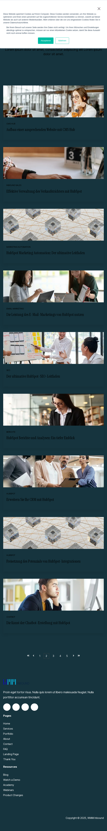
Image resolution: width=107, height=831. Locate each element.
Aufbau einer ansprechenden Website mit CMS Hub (40, 129)
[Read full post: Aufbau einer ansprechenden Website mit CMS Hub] (53, 101)
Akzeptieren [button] (46, 41)
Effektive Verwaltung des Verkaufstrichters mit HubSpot (44, 191)
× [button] (99, 8)
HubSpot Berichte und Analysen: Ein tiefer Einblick (40, 437)
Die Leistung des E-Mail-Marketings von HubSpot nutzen (45, 314)
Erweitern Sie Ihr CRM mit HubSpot (30, 499)
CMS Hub (10, 123)
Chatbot (10, 617)
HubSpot (10, 493)
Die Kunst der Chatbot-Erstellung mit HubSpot (38, 622)
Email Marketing (15, 308)
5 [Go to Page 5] (67, 655)
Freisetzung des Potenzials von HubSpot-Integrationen (43, 561)
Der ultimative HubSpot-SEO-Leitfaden (33, 376)
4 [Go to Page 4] (60, 655)
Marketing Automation (18, 247)
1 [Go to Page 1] (39, 655)
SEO (8, 370)
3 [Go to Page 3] (53, 655)
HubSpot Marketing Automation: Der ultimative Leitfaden (45, 252)
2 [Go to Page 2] (46, 655)
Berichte (10, 432)
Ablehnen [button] (62, 41)
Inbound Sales (13, 185)
